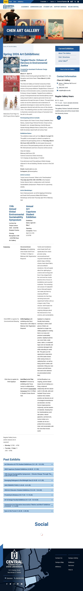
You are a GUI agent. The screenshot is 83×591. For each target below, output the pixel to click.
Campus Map (59, 562)
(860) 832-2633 (63, 87)
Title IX (70, 570)
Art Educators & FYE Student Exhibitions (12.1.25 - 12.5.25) (24, 464)
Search (75, 1)
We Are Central (73, 7)
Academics (25, 7)
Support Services (60, 7)
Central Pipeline (62, 1)
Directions (10, 578)
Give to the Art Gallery (67, 69)
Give (14, 1)
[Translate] (44, 1)
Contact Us (58, 558)
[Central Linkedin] (17, 584)
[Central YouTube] (21, 584)
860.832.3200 (20, 578)
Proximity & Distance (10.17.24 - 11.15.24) (19, 495)
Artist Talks (62, 61)
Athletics (20, 1)
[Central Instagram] (14, 584)
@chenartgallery (33, 171)
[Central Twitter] (10, 584)
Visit (10, 1)
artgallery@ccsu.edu (64, 90)
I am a (52, 1)
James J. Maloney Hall (65, 83)
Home (4, 46)
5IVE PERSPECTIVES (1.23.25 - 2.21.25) (18, 485)
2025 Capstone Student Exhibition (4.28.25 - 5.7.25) (22, 469)
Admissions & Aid (36, 7)
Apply (6, 1)
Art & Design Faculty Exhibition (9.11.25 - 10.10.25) (21, 500)
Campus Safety (73, 558)
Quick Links (78, 1)
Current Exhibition (66, 49)
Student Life (48, 7)
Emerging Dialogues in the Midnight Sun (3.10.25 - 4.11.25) (24, 480)
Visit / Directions (64, 57)
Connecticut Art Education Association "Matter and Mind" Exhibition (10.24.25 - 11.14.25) (27, 505)
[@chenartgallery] (59, 118)
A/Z (71, 2)
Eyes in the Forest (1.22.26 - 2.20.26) (17, 511)
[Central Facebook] (6, 584)
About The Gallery (65, 53)
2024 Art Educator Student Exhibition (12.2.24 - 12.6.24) (23, 490)
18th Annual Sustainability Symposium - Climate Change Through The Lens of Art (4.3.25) (28, 474)
